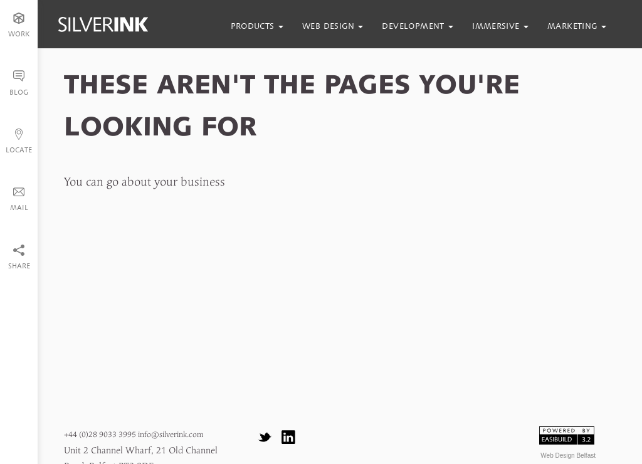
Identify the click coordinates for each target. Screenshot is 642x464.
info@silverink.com (170, 435)
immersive (500, 26)
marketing (576, 26)
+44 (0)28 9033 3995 (100, 435)
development (417, 26)
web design (332, 26)
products (257, 26)
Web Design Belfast (568, 455)
